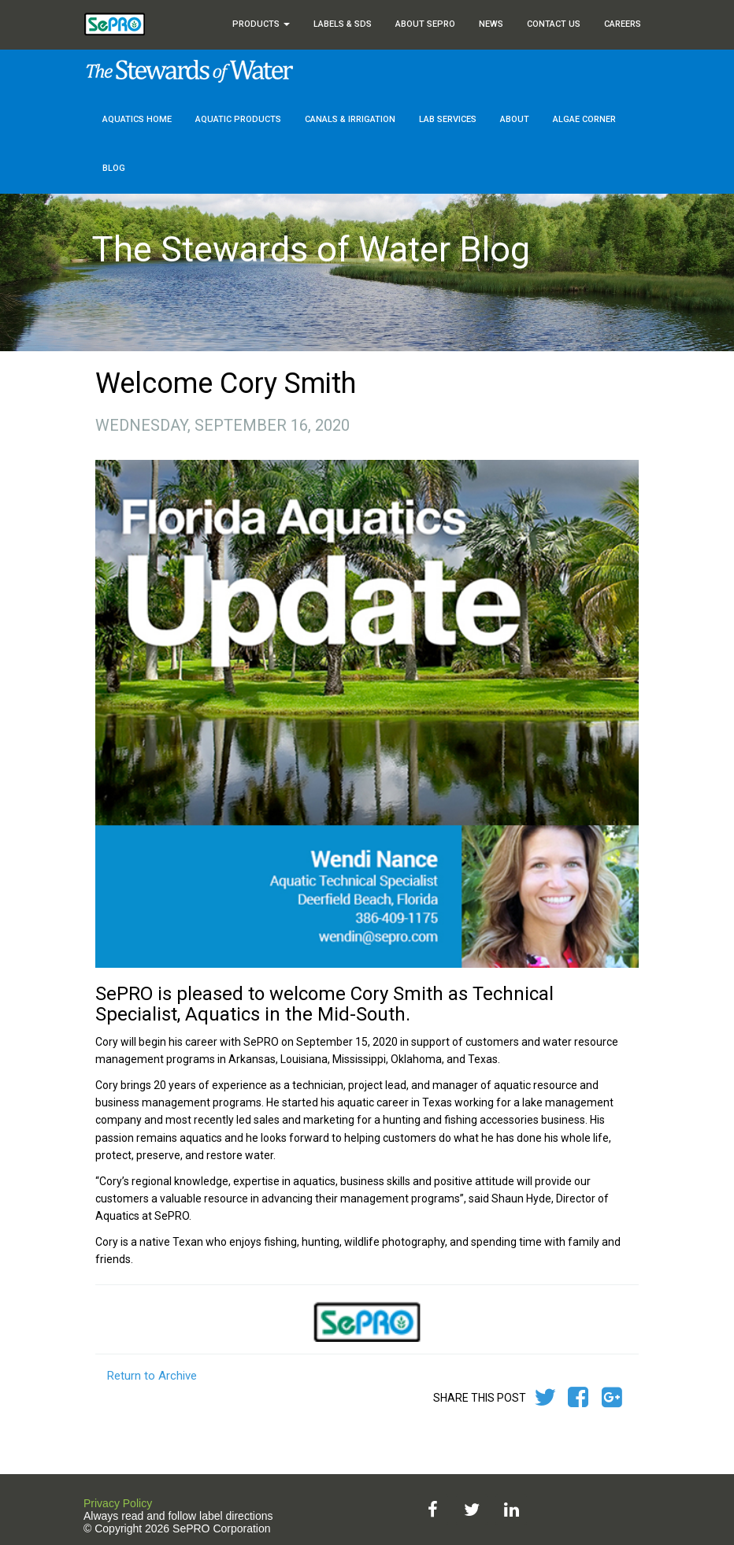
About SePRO (425, 24)
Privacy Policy (117, 1503)
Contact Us (553, 24)
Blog (113, 168)
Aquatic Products (238, 119)
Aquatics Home (137, 119)
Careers (622, 24)
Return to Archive (152, 1376)
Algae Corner (584, 119)
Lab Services (447, 119)
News (491, 24)
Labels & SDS (342, 24)
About (514, 119)
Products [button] (261, 24)
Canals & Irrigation (350, 119)
